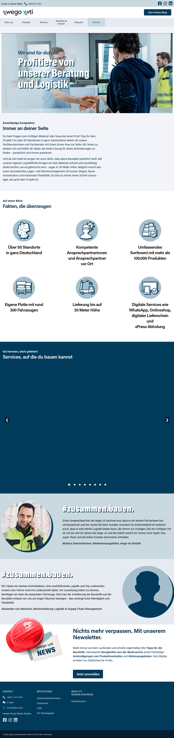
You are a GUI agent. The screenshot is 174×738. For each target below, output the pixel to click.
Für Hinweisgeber (45, 713)
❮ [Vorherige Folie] (7, 420)
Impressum (42, 703)
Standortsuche (78, 701)
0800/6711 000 (34, 3)
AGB (39, 708)
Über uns (9, 22)
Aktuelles (78, 22)
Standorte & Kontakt (61, 22)
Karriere (96, 22)
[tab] (69, 484)
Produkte (26, 22)
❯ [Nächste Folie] (167, 420)
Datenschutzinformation (49, 698)
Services (44, 22)
